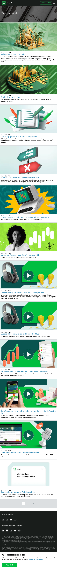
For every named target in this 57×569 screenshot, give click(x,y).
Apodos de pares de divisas (10, 97)
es (11, 3)
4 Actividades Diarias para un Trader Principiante (18, 492)
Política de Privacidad (36, 560)
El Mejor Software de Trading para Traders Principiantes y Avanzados (25, 217)
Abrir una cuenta (46, 3)
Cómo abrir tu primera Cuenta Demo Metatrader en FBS (20, 453)
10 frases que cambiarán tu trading (13, 54)
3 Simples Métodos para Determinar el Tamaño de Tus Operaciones (24, 372)
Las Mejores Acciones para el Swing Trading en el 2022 (20, 255)
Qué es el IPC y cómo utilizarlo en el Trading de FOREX (20, 334)
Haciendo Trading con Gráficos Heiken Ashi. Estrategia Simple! (22, 293)
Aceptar (9, 565)
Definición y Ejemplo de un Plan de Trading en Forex (19, 137)
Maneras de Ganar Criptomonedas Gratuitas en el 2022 (20, 178)
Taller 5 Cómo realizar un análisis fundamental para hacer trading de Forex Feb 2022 (28, 412)
